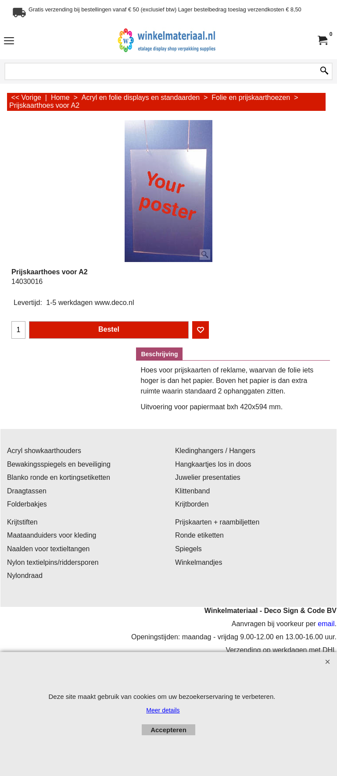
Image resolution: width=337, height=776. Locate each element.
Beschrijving (159, 354)
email (326, 623)
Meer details (162, 710)
